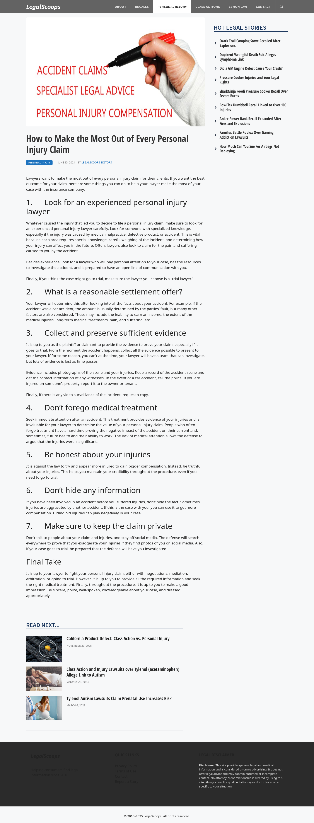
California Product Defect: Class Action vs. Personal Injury (118, 638)
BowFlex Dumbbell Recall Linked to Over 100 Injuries (253, 107)
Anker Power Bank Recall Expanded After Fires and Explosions (250, 121)
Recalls (142, 6)
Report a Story (126, 781)
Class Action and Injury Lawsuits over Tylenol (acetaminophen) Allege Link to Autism (123, 672)
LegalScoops (43, 6)
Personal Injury (172, 6)
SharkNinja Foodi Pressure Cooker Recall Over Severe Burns (254, 93)
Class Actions (207, 6)
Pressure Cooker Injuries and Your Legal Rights (249, 80)
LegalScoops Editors (97, 162)
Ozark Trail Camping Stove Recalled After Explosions (250, 43)
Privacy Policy (126, 765)
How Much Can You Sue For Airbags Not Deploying (249, 149)
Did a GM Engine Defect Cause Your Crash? (251, 68)
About (120, 6)
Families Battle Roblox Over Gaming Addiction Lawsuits (246, 135)
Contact (263, 6)
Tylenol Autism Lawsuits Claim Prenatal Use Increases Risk (119, 698)
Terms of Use (125, 771)
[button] (281, 6)
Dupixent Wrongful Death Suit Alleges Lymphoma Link (248, 57)
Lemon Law (238, 6)
